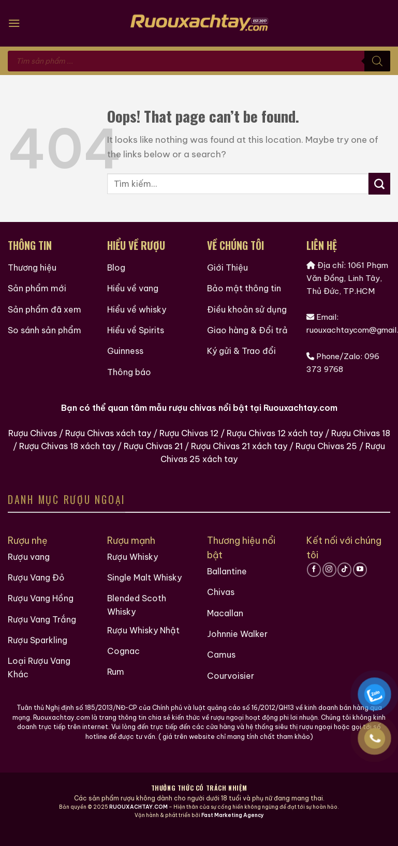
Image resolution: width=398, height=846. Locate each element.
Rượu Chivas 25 (326, 452)
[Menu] (14, 23)
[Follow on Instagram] (329, 575)
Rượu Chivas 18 (360, 439)
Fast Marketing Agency (232, 828)
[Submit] (379, 184)
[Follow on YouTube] (360, 575)
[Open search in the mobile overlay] (199, 61)
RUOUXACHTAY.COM (138, 820)
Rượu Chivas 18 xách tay (67, 452)
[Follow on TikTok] (344, 575)
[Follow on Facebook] (314, 575)
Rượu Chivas (32, 439)
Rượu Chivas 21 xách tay (239, 452)
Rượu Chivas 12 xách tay (275, 439)
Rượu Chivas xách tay (108, 439)
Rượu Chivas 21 (153, 452)
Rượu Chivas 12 (188, 439)
